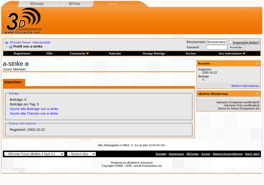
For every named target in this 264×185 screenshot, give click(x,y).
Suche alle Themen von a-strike (34, 113)
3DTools (74, 4)
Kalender (115, 53)
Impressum (176, 153)
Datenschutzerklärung (228, 153)
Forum (112, 4)
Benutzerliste (42, 42)
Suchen (191, 53)
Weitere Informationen (245, 85)
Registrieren (22, 53)
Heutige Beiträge (154, 53)
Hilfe (49, 53)
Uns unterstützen (232, 53)
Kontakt (161, 153)
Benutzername (196, 41)
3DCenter (37, 4)
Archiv (205, 153)
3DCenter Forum (20, 42)
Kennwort (193, 47)
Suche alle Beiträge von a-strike (34, 109)
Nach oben (252, 153)
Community (79, 53)
